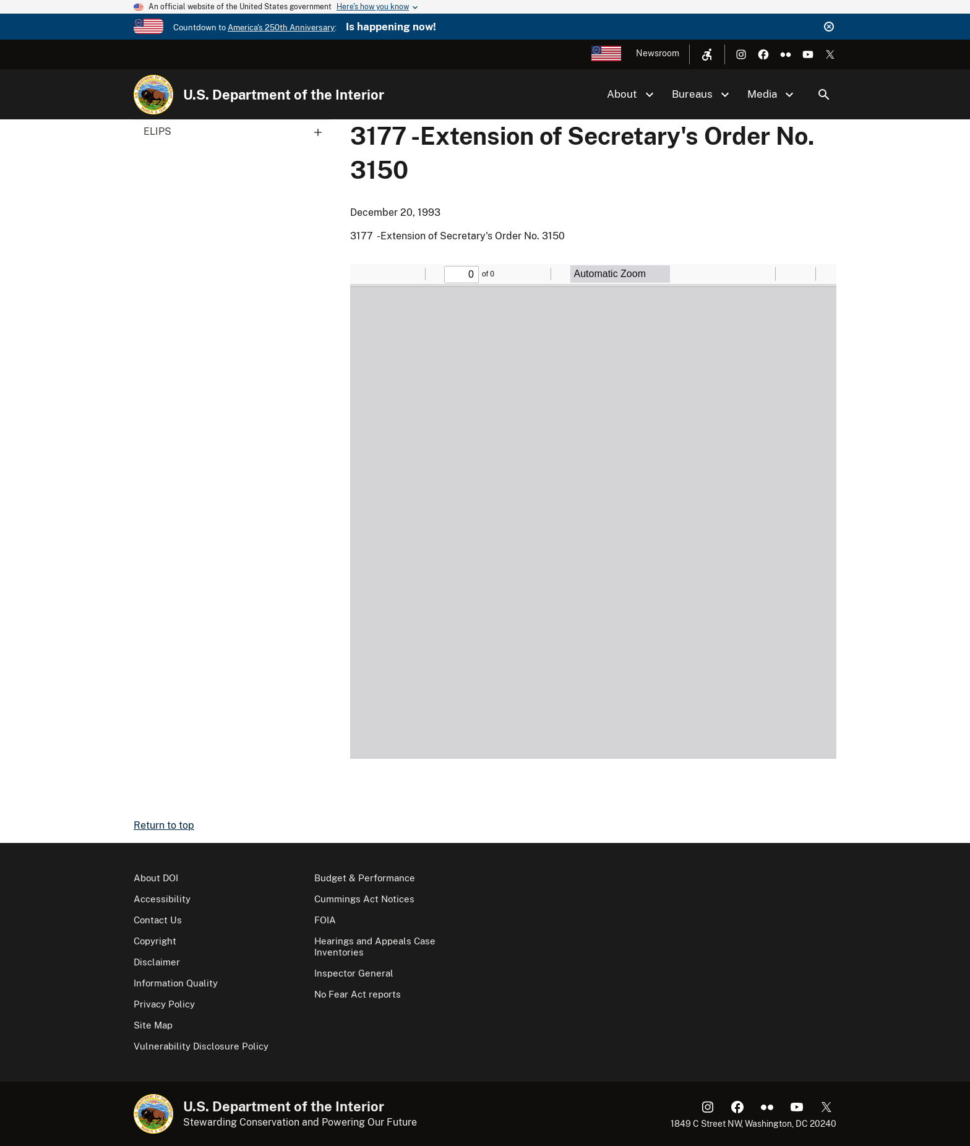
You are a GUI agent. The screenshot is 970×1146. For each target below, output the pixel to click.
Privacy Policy (164, 1004)
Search (824, 94)
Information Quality (176, 983)
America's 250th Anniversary (281, 27)
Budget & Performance (364, 878)
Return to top (164, 825)
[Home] (153, 94)
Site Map (153, 1025)
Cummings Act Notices (364, 899)
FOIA (325, 920)
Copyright (155, 941)
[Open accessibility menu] (707, 54)
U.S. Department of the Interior (283, 95)
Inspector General (353, 973)
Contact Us (158, 920)
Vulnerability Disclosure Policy (201, 1046)
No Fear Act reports (357, 994)
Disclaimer (157, 962)
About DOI (156, 878)
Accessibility (162, 899)
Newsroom (657, 53)
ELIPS (237, 131)
